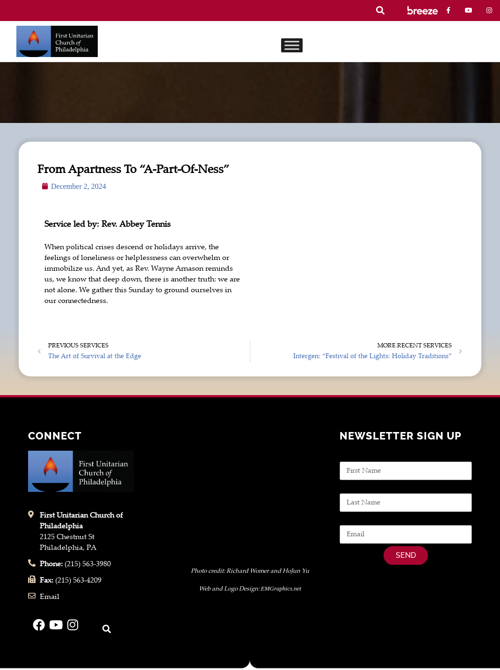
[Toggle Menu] (291, 45)
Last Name (358, 488)
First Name (358, 456)
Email (349, 520)
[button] (380, 10)
